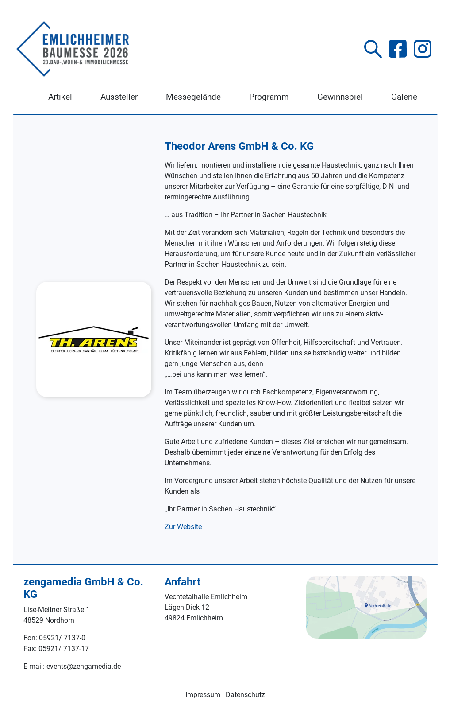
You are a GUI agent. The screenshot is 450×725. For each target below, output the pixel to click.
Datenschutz (245, 694)
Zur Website (183, 526)
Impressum (202, 694)
